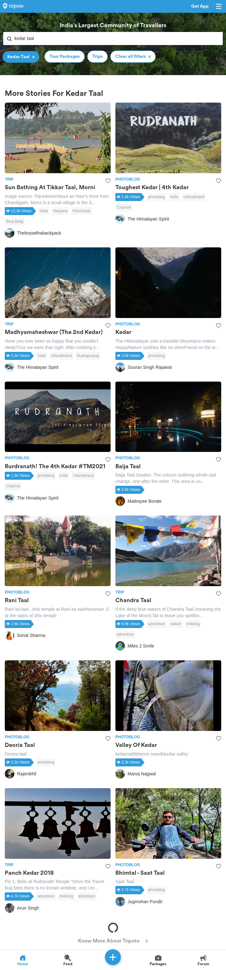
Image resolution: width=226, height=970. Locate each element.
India (44, 211)
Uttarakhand (193, 197)
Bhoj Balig (14, 221)
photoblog (156, 197)
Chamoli (124, 207)
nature (175, 624)
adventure (156, 624)
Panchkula (81, 211)
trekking (193, 624)
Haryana (60, 211)
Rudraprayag (88, 355)
